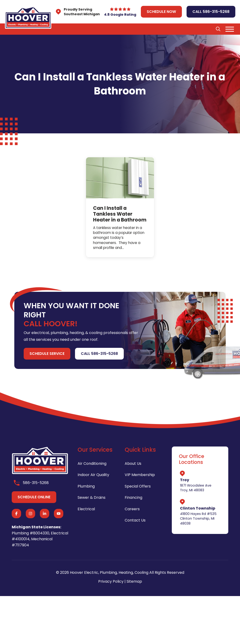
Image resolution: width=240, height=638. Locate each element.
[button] (218, 29)
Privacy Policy (111, 581)
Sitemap (134, 581)
